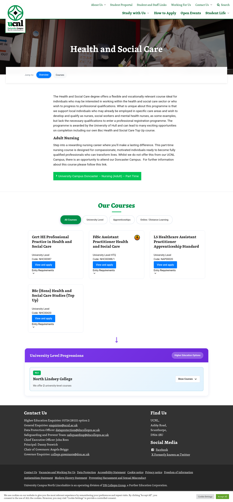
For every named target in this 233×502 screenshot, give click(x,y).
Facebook (159, 449)
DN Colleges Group (114, 485)
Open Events (191, 12)
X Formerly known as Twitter (171, 454)
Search (223, 5)
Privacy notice (153, 472)
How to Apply (165, 12)
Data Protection (86, 472)
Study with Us (134, 12)
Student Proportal (121, 5)
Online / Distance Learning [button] (154, 219)
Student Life (215, 12)
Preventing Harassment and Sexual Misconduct (117, 478)
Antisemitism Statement (38, 478)
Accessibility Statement (112, 472)
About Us (97, 5)
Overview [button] (43, 75)
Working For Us (181, 5)
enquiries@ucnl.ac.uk (63, 425)
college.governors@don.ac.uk (70, 454)
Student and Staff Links (152, 5)
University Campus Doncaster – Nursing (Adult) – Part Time (98, 176)
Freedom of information (178, 472)
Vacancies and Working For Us (57, 472)
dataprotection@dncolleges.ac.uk (78, 430)
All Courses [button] (71, 219)
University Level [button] (95, 219)
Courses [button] (60, 75)
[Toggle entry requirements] (43, 272)
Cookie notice (135, 472)
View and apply (43, 264)
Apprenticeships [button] (121, 219)
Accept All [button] (222, 496)
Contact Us (202, 5)
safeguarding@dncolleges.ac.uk (88, 435)
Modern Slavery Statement (71, 478)
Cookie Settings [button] (205, 496)
